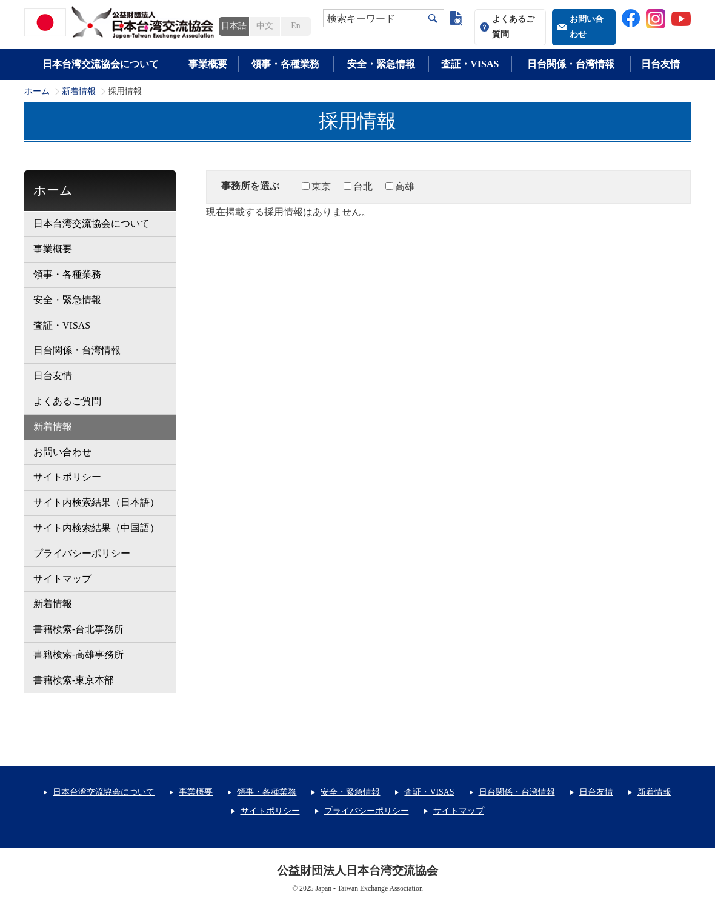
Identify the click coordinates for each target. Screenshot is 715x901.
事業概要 (207, 64)
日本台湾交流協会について (100, 64)
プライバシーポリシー (81, 553)
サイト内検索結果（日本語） (96, 502)
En (295, 25)
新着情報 (79, 91)
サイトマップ (62, 579)
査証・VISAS (470, 64)
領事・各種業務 (285, 64)
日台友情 (660, 64)
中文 (264, 25)
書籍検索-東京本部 (73, 680)
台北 (363, 186)
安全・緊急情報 (381, 64)
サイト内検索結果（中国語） (96, 528)
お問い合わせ (587, 27)
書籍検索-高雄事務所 (78, 654)
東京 (321, 186)
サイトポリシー (67, 477)
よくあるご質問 (513, 27)
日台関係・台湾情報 (570, 64)
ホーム (37, 91)
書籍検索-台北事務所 (78, 629)
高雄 (404, 186)
